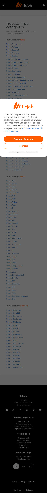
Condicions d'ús (32, 152)
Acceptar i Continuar (23, 139)
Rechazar (23, 146)
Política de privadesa (17, 152)
